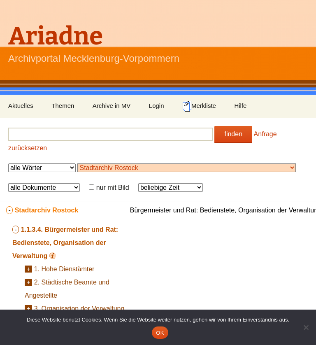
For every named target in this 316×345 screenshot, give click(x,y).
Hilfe (240, 105)
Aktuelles (20, 105)
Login (156, 105)
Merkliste (199, 106)
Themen (62, 105)
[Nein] (306, 327)
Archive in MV (112, 105)
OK (160, 333)
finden (233, 134)
